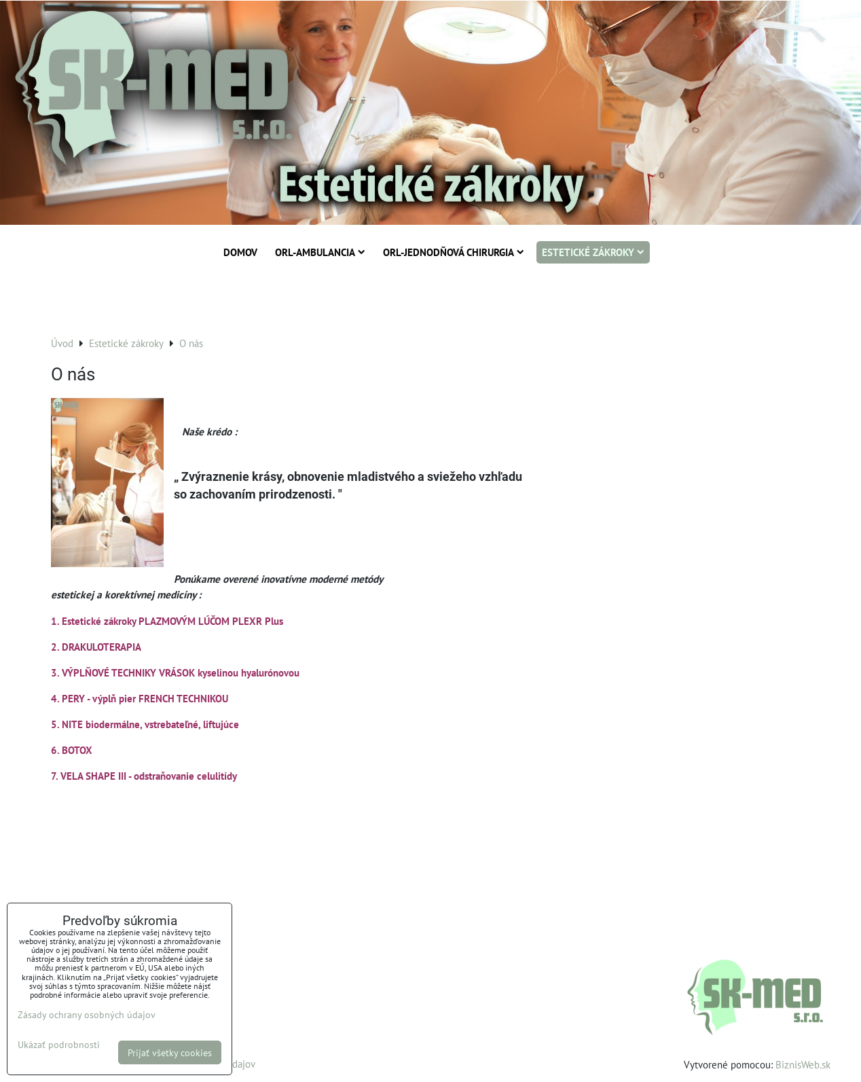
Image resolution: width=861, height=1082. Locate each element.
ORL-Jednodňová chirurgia (453, 252)
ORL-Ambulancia (320, 252)
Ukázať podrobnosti (59, 1044)
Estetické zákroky (593, 252)
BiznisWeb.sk (802, 1064)
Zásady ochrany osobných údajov (86, 1014)
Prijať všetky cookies (170, 1052)
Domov (240, 252)
